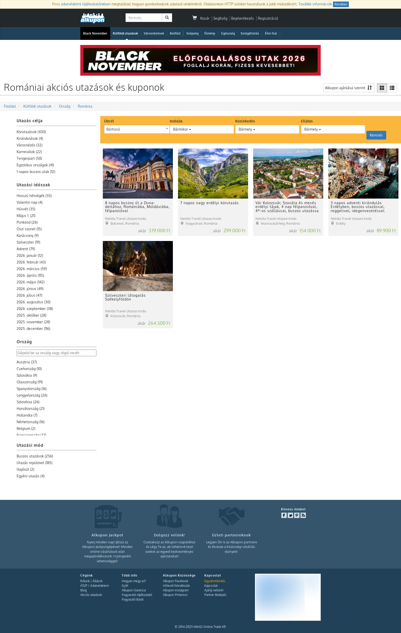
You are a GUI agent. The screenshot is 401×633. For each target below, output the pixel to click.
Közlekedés (245, 121)
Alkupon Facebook (175, 581)
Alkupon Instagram (175, 590)
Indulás (176, 121)
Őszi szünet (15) (29, 229)
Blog (83, 590)
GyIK (125, 586)
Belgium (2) (26, 428)
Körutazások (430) (31, 132)
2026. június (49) (30, 288)
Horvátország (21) (30, 408)
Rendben (341, 4)
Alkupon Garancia (134, 590)
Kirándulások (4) (30, 138)
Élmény (209, 33)
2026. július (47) (29, 295)
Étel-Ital (271, 33)
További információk (315, 4)
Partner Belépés (215, 595)
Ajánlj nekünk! (214, 590)
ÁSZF (83, 586)
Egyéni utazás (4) (30, 476)
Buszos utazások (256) (35, 456)
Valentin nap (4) (29, 202)
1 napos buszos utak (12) (36, 171)
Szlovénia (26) (28, 402)
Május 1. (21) (26, 215)
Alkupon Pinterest (175, 595)
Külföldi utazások (125, 33)
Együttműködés (215, 581)
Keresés (376, 135)
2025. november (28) (33, 322)
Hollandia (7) (27, 415)
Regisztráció (268, 18)
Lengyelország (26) (32, 395)
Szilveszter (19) (28, 242)
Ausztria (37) (27, 362)
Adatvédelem (99, 586)
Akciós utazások (91, 595)
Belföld (175, 33)
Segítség (220, 18)
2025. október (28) (31, 315)
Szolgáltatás (250, 33)
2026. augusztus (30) (33, 302)
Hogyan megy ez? (134, 581)
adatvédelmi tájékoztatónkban (85, 4)
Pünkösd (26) (27, 222)
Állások (98, 581)
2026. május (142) (30, 282)
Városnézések (154, 33)
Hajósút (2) (25, 469)
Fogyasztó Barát (132, 599)
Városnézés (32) (29, 145)
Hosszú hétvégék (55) (34, 195)
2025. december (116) (33, 328)
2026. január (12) (30, 255)
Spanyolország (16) (32, 388)
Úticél (109, 121)
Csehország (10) (29, 368)
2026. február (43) (31, 262)
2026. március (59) (32, 269)
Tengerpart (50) (29, 158)
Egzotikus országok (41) (35, 165)
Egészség (228, 33)
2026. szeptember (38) (35, 308)
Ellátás (307, 121)
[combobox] (137, 129)
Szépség (192, 33)
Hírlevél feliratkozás (176, 586)
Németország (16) (30, 422)
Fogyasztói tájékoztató (137, 595)
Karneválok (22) (29, 151)
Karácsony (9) (28, 235)
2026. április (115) (30, 275)
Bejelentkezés (242, 18)
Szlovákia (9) (27, 375)
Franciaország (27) (31, 435)
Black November (95, 33)
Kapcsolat (211, 586)
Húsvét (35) (26, 209)
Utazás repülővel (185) (34, 463)
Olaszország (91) (30, 382)
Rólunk (85, 581)
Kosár (200, 18)
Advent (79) (26, 249)
